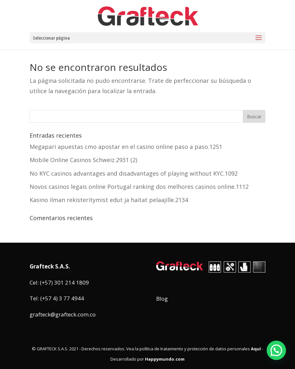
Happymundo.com (165, 359)
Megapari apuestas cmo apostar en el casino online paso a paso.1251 (126, 147)
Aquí (256, 349)
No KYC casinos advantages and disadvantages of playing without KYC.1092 (134, 173)
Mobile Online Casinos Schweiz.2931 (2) (83, 160)
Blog (162, 298)
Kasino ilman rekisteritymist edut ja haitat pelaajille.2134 (109, 200)
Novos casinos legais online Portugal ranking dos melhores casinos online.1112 (139, 186)
